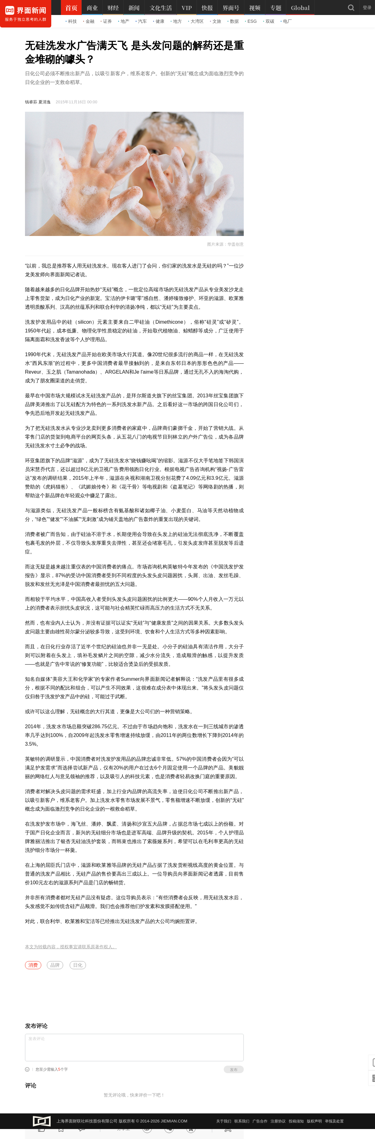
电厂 (286, 21)
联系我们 (241, 1121)
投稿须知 (296, 1121)
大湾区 (196, 21)
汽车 (141, 21)
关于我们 (223, 1121)
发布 (234, 1070)
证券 (106, 21)
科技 (71, 21)
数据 (233, 21)
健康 (158, 21)
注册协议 (278, 1121)
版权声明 (314, 1121)
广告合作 (260, 1121)
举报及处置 (334, 1121)
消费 (33, 965)
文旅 (215, 21)
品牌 (55, 965)
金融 (88, 21)
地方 (176, 21)
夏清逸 (44, 102)
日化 (77, 965)
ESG (251, 21)
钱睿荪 (31, 102)
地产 (123, 21)
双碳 (268, 21)
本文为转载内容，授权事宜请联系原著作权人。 (71, 947)
